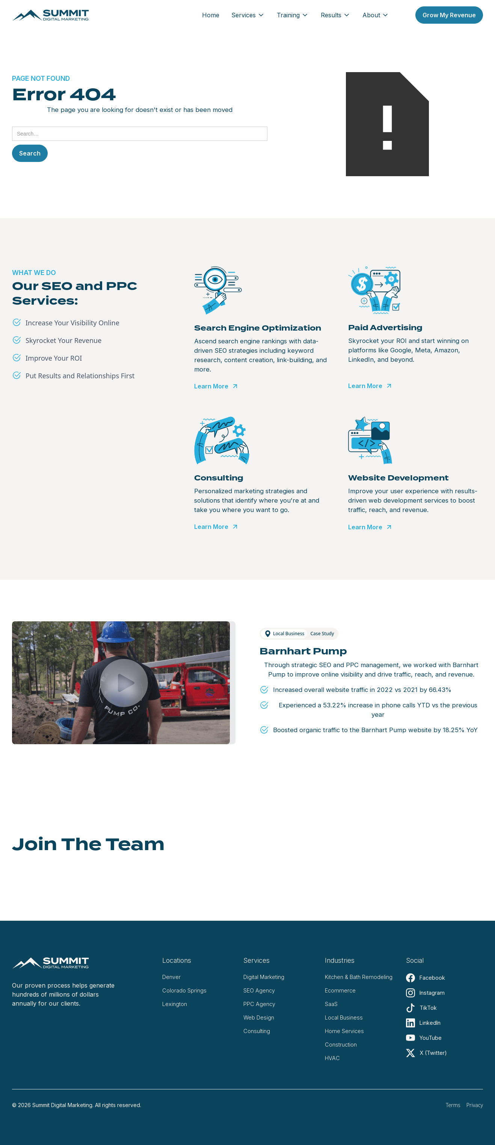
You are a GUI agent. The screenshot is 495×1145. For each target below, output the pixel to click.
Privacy (474, 1105)
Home (210, 15)
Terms (453, 1105)
